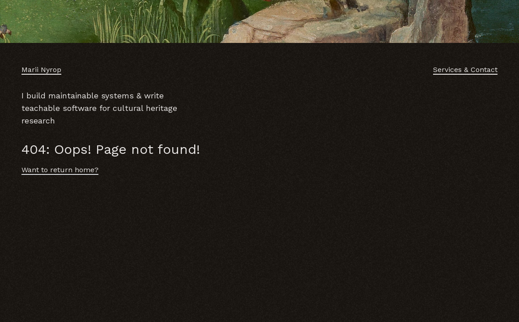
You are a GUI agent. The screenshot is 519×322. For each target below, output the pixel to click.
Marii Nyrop (41, 69)
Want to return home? (59, 169)
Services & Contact (465, 69)
